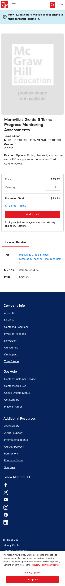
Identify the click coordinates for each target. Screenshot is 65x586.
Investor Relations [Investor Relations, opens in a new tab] (15, 333)
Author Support (13, 433)
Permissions (11, 453)
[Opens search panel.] (52, 5)
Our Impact (11, 354)
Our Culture (11, 347)
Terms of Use (10, 539)
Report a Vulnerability (16, 550)
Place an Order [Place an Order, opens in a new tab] (13, 406)
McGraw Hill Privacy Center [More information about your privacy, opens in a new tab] (45, 566)
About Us (9, 313)
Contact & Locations (16, 327)
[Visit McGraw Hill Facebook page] (5, 484)
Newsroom (10, 340)
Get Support (11, 399)
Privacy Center (11, 545)
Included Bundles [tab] (15, 242)
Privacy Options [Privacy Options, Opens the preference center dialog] (32, 574)
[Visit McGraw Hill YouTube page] (5, 499)
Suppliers (9, 467)
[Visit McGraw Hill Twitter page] (5, 492)
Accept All (32, 581)
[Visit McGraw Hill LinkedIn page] (5, 522)
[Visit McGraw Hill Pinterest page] (5, 514)
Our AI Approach (14, 446)
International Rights (16, 439)
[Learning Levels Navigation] (14, 5)
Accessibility (11, 426)
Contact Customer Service (20, 379)
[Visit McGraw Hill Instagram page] (5, 507)
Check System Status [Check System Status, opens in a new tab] (17, 392)
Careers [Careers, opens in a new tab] (9, 320)
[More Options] (61, 4)
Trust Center (11, 361)
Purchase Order (13, 460)
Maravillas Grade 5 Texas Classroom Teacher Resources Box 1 (40, 258)
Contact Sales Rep (15, 386)
